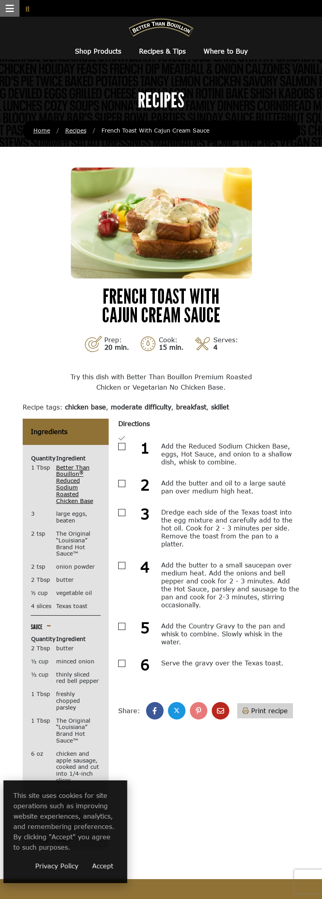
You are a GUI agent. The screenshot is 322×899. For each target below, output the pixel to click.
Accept (150, 866)
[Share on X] (176, 711)
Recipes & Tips (162, 51)
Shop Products (98, 51)
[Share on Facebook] (155, 711)
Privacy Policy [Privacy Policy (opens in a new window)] (104, 866)
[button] (10, 8)
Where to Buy (225, 51)
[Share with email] (220, 711)
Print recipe (265, 710)
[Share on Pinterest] (198, 711)
